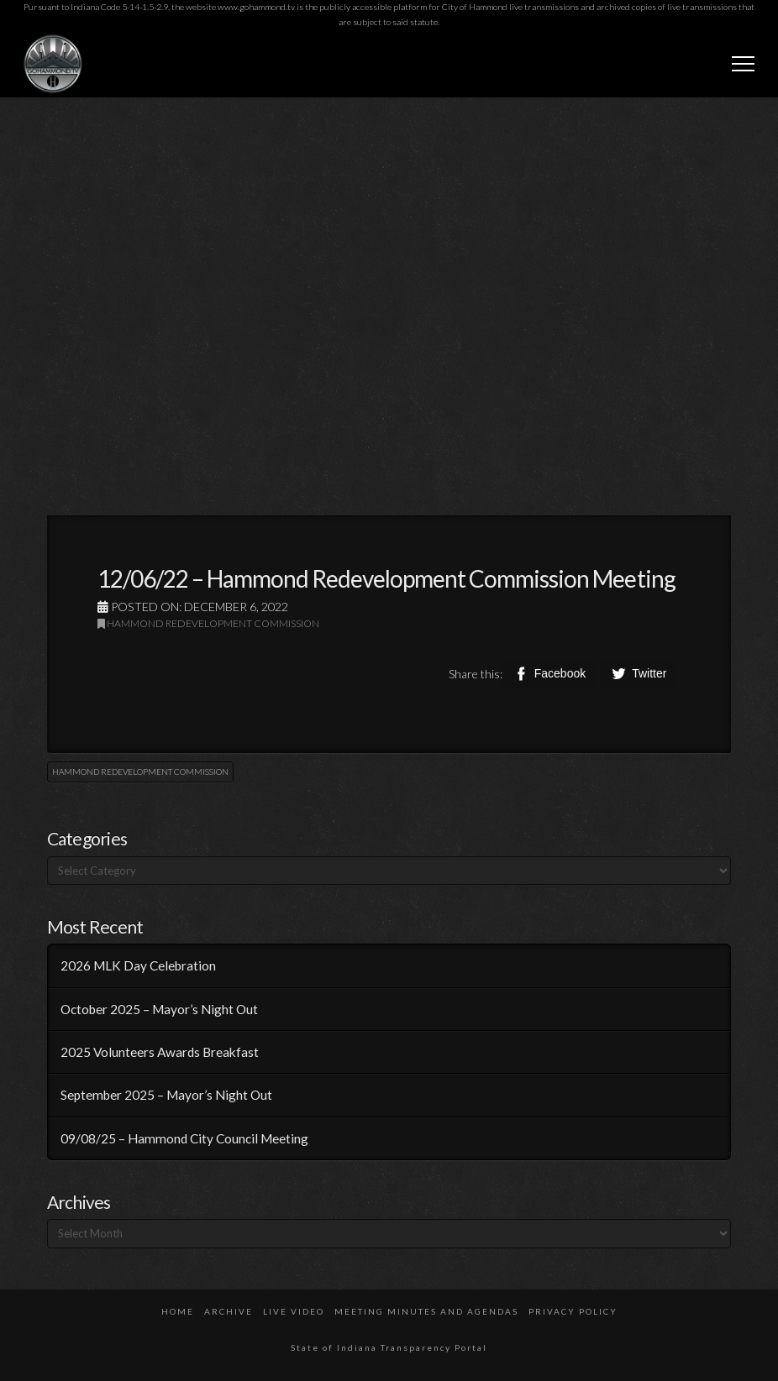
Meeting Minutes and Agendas (426, 1311)
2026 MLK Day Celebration (138, 965)
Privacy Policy (573, 1311)
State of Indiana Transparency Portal (389, 1347)
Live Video (293, 1311)
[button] (743, 63)
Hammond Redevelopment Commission (208, 623)
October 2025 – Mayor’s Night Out (159, 1009)
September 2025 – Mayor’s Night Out (166, 1094)
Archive (228, 1311)
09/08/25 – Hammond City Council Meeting (184, 1138)
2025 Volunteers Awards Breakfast (159, 1051)
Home (177, 1311)
